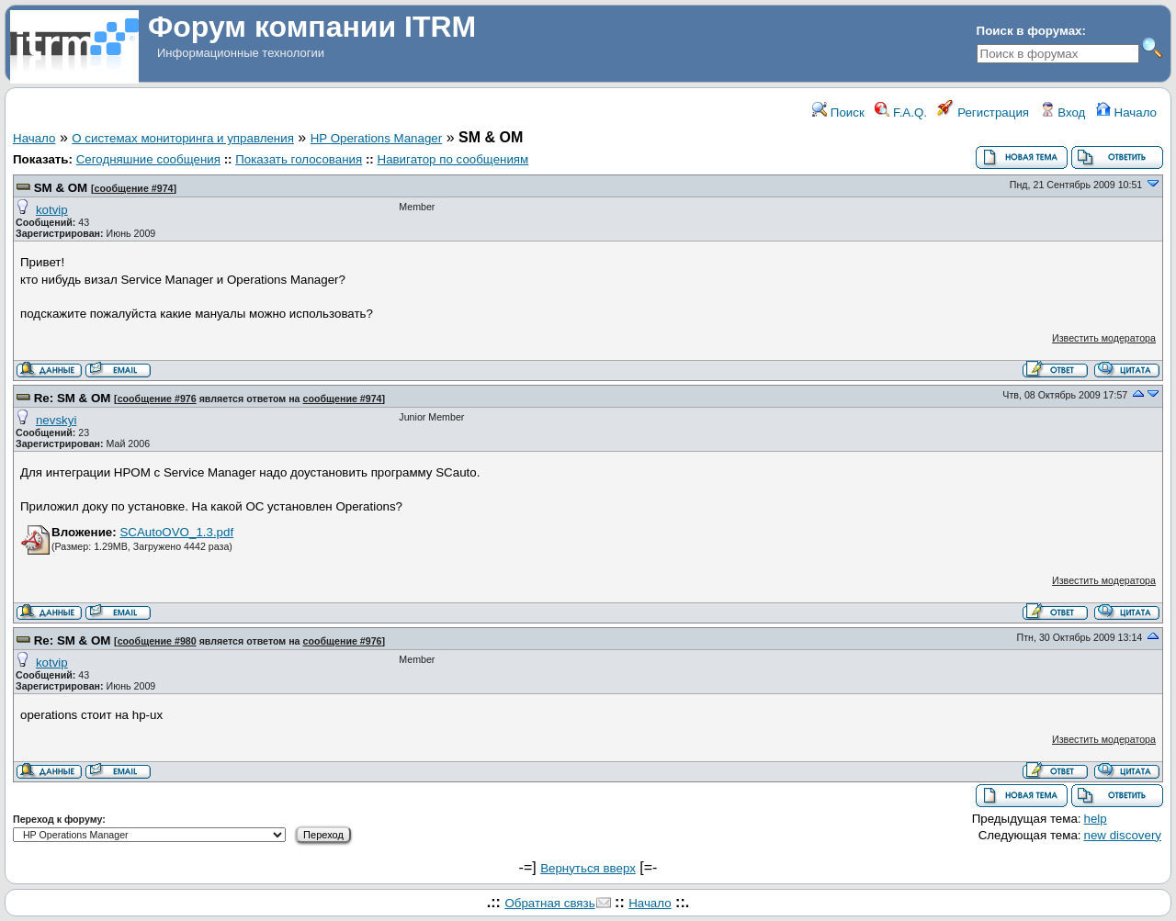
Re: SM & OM (72, 398)
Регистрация (983, 112)
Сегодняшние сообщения (148, 159)
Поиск (838, 112)
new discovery (1122, 835)
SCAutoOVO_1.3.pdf (176, 532)
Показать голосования (298, 159)
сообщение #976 (157, 398)
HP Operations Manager (376, 138)
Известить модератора (1104, 337)
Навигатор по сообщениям (453, 159)
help (1095, 819)
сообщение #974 (133, 188)
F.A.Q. (901, 112)
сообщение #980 (157, 640)
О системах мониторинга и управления (183, 138)
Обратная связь (549, 903)
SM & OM (61, 188)
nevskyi (56, 420)
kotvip (52, 210)
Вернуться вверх (588, 868)
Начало (1126, 112)
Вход (1063, 112)
